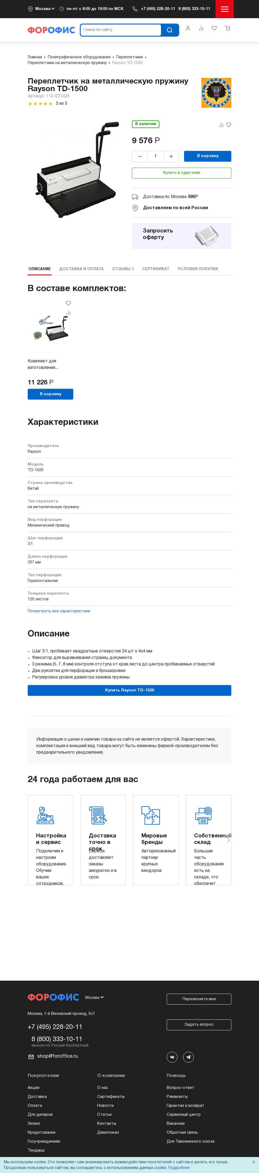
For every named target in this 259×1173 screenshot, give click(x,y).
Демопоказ (108, 1132)
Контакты (106, 1124)
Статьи (104, 1115)
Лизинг (34, 1124)
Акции (33, 1088)
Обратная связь (182, 1132)
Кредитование (41, 1132)
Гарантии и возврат (185, 1106)
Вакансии (176, 1124)
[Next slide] (228, 840)
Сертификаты (111, 1097)
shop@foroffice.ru (57, 1056)
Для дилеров (40, 1115)
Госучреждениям (44, 1141)
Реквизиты (177, 1097)
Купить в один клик (181, 173)
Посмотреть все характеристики (59, 611)
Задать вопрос (199, 1025)
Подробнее (179, 1168)
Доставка (37, 1097)
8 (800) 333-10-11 (194, 9)
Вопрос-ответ (180, 1088)
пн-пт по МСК (95, 9)
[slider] (40, 104)
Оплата (35, 1106)
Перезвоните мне (199, 999)
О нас (102, 1088)
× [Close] (253, 1162)
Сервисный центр (184, 1115)
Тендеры (36, 1150)
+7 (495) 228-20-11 (158, 9)
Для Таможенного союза (190, 1141)
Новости (105, 1106)
